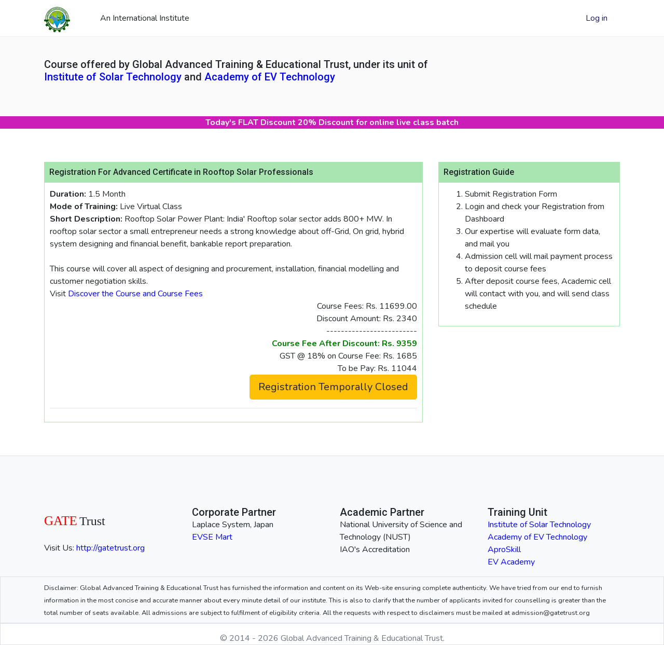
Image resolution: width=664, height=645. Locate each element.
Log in (596, 18)
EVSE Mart (212, 537)
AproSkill (504, 549)
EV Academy (511, 562)
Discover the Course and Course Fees (135, 293)
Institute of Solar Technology (113, 77)
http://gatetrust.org (110, 548)
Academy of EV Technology (269, 77)
